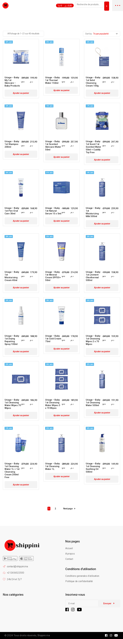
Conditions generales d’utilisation (82, 575)
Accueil (69, 548)
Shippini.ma (43, 635)
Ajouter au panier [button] (21, 93)
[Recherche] (106, 6)
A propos (70, 553)
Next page (69, 509)
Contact (69, 559)
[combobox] (101, 33)
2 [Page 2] (55, 508)
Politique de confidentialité (79, 581)
